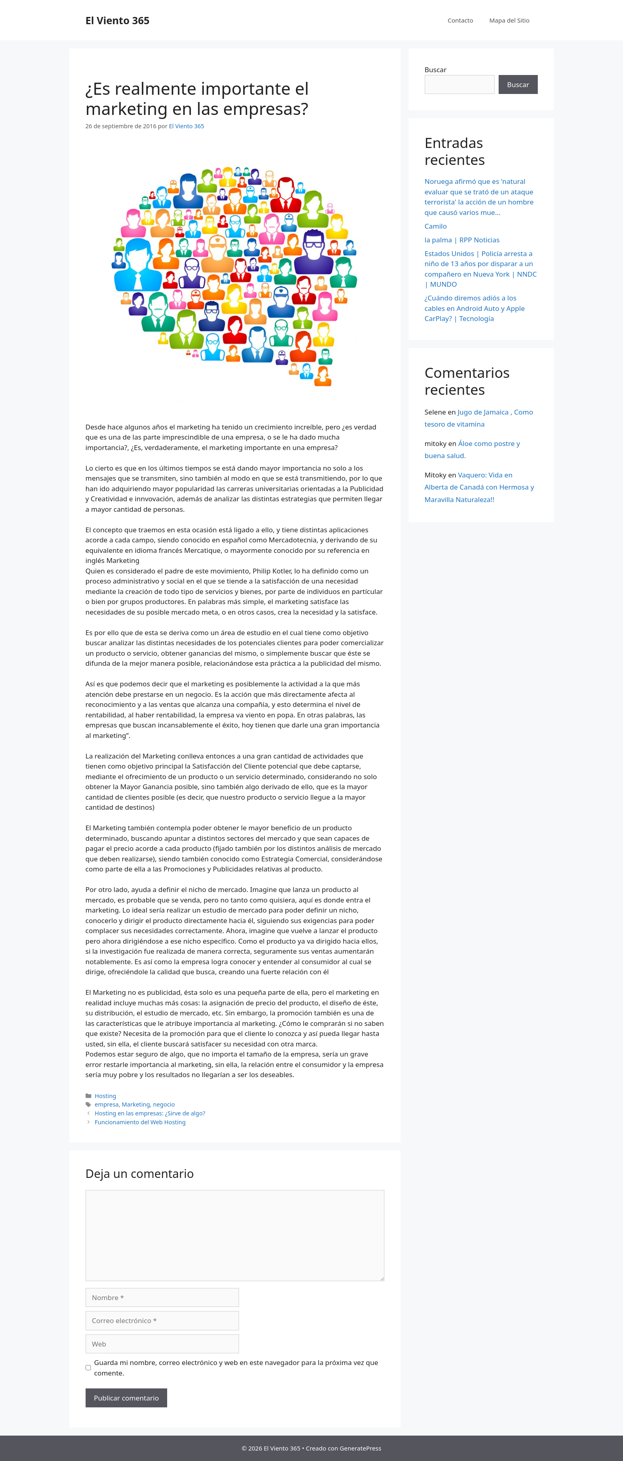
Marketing (136, 1104)
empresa (107, 1104)
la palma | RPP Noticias (462, 239)
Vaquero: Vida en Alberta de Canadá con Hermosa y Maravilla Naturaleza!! (479, 487)
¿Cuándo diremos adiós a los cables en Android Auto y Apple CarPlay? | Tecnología (475, 308)
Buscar (436, 69)
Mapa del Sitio (509, 20)
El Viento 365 (118, 20)
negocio (164, 1104)
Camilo (436, 226)
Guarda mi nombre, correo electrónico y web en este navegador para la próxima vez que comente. (236, 1368)
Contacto (460, 20)
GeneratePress (360, 1448)
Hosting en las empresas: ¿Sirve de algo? (150, 1113)
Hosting (105, 1096)
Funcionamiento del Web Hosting (140, 1122)
